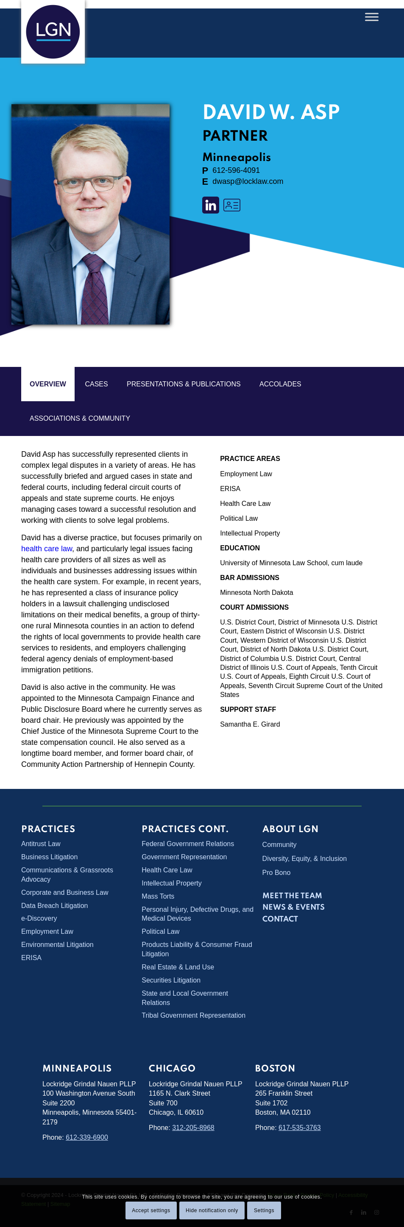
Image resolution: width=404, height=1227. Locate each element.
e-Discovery (39, 917)
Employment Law (246, 473)
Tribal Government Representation (193, 1012)
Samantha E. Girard (250, 724)
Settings (264, 1210)
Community (279, 844)
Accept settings (151, 1210)
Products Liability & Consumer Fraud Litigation (197, 948)
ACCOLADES (280, 384)
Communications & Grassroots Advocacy (67, 874)
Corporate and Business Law (64, 891)
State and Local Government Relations (185, 995)
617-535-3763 (300, 1125)
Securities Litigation (171, 978)
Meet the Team (292, 896)
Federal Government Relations (188, 843)
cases (96, 384)
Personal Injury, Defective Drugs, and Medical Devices (198, 913)
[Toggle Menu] (372, 17)
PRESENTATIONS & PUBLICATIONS (184, 384)
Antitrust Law (40, 843)
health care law (46, 548)
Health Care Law (245, 503)
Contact (280, 919)
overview (48, 384)
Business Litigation (49, 857)
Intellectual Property (250, 533)
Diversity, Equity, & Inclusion (304, 858)
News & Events (293, 907)
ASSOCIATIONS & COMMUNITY (80, 418)
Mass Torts (158, 895)
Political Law (239, 518)
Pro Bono (276, 872)
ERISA (230, 488)
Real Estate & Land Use (178, 965)
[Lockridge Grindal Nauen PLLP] (53, 32)
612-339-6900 (87, 1134)
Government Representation (184, 857)
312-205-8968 (193, 1125)
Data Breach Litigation (54, 904)
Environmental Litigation (57, 943)
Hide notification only (212, 1210)
